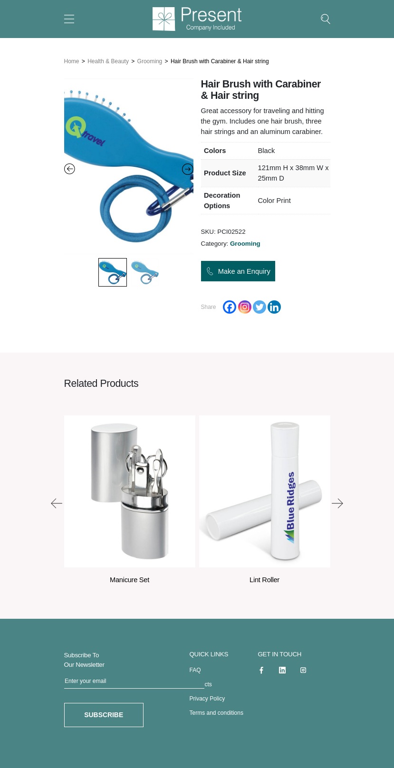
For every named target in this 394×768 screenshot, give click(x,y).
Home (71, 59)
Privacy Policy (207, 696)
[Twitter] (259, 305)
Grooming (150, 59)
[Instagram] (244, 305)
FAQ (195, 667)
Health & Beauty (108, 59)
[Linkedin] (274, 305)
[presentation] (56, 501)
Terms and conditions (216, 710)
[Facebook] (229, 305)
